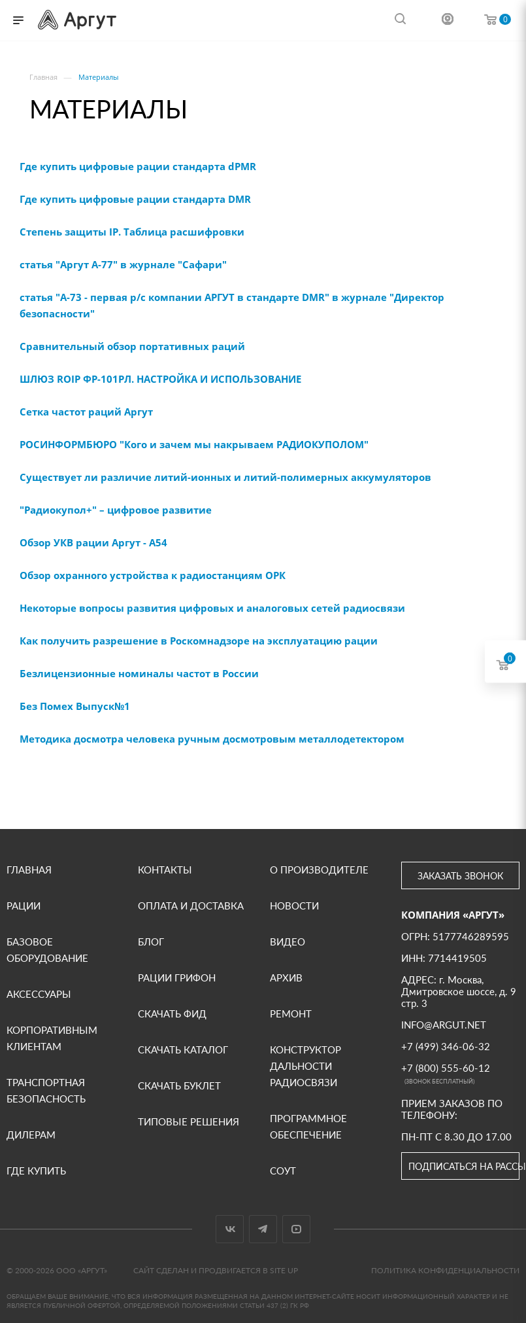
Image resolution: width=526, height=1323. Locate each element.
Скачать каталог (183, 1049)
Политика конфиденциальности (445, 1270)
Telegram (263, 1229)
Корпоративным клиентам (52, 1038)
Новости (294, 905)
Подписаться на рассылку (463, 1166)
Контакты (165, 869)
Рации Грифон (177, 977)
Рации (24, 905)
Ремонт (291, 1013)
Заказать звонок (460, 875)
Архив (286, 977)
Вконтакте (230, 1229)
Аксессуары (39, 994)
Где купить (36, 1170)
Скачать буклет (179, 1085)
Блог (151, 941)
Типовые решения (188, 1121)
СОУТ (283, 1170)
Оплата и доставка (191, 905)
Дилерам (31, 1134)
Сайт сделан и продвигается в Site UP (215, 1270)
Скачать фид (172, 1013)
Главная (29, 869)
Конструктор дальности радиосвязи (305, 1066)
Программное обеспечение (308, 1126)
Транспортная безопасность (46, 1090)
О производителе (319, 869)
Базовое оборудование (47, 950)
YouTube (296, 1229)
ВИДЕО (287, 941)
